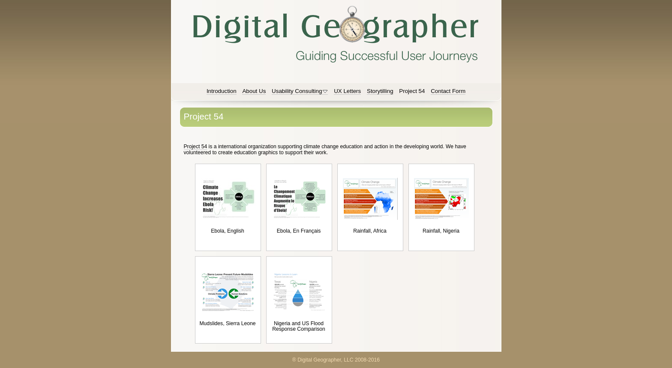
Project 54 (195, 147)
